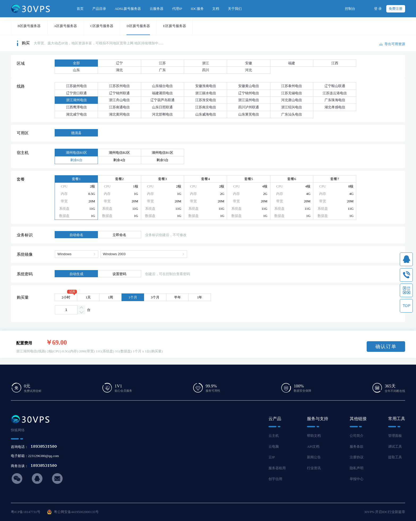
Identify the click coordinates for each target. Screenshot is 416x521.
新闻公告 (314, 457)
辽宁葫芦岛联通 (162, 100)
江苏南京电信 (205, 107)
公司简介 (356, 436)
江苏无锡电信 (291, 93)
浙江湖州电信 (76, 100)
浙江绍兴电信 (291, 107)
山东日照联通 (162, 107)
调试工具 (395, 447)
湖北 (119, 70)
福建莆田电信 (162, 93)
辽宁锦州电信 (248, 93)
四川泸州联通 (248, 107)
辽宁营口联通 (76, 93)
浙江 (205, 63)
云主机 (273, 436)
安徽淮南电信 (205, 86)
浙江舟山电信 (119, 100)
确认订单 (386, 346)
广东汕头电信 (291, 114)
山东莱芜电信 (248, 114)
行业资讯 (314, 468)
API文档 (313, 447)
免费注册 (395, 9)
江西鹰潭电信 (76, 107)
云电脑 (273, 447)
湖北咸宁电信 (76, 114)
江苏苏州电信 (119, 86)
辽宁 (119, 63)
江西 (334, 63)
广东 (162, 70)
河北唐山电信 (291, 100)
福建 (291, 63)
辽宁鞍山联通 (334, 86)
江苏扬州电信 (76, 86)
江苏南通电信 (119, 107)
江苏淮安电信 (205, 100)
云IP (271, 457)
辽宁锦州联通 (119, 93)
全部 (76, 63)
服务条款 (356, 447)
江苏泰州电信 (291, 86)
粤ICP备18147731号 (26, 512)
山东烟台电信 (162, 86)
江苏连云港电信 (335, 93)
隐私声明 (356, 468)
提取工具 (395, 457)
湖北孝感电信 (334, 107)
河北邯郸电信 (162, 114)
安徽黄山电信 (248, 86)
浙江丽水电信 (205, 93)
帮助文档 (314, 436)
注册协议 (356, 457)
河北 (248, 70)
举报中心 (356, 479)
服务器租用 (277, 468)
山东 (76, 70)
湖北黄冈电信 (119, 114)
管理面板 (395, 436)
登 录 (378, 9)
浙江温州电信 (248, 100)
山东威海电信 (205, 114)
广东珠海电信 (334, 100)
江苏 (162, 63)
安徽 (248, 63)
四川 (205, 70)
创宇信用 (275, 479)
